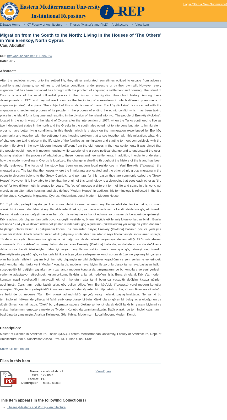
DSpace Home (10, 24)
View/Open (103, 371)
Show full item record (14, 349)
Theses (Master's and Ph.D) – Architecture (99, 24)
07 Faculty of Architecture (45, 24)
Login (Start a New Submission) (205, 4)
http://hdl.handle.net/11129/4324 (29, 56)
